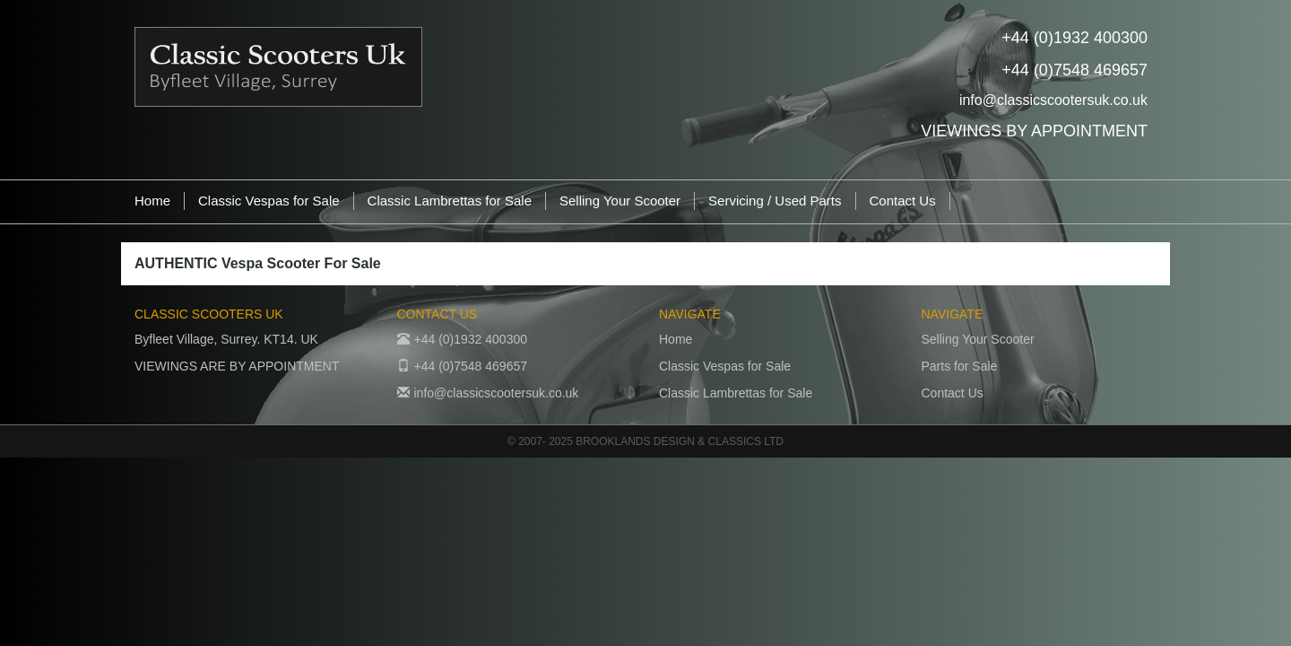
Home (152, 200)
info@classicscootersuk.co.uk (1053, 100)
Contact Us (903, 200)
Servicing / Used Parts (774, 200)
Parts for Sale (960, 366)
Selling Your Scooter (619, 200)
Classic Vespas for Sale (269, 200)
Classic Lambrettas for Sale (450, 200)
